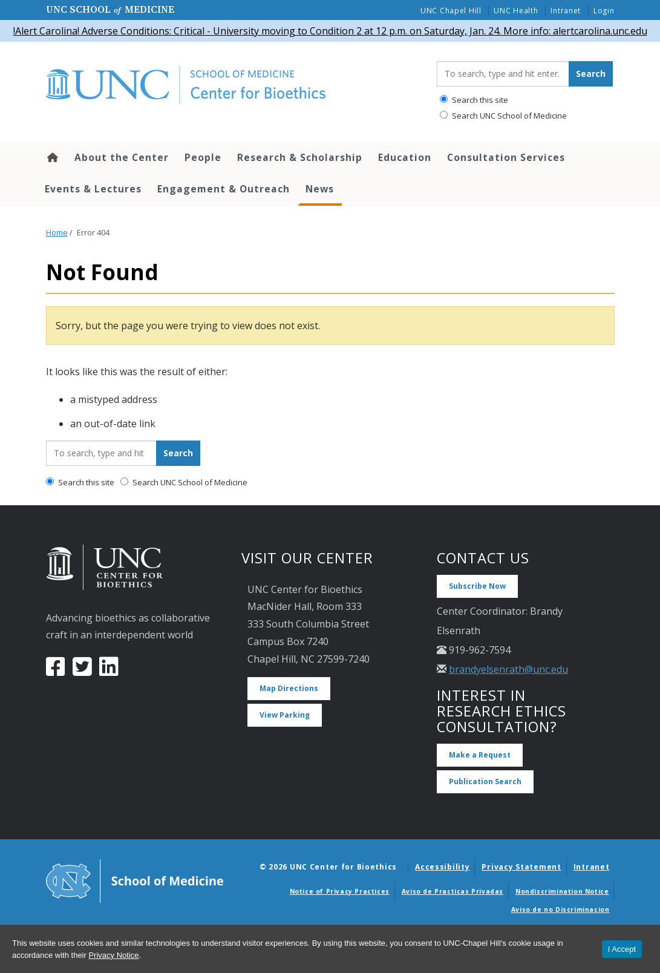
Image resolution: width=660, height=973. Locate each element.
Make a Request (480, 755)
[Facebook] (55, 671)
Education (404, 157)
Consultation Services (506, 157)
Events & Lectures (93, 188)
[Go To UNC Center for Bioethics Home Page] (232, 85)
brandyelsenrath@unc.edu (508, 669)
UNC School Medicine (110, 9)
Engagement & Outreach (223, 188)
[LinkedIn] (109, 671)
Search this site (474, 99)
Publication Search (485, 781)
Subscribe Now (477, 586)
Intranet (566, 10)
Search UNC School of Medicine (503, 115)
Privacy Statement (521, 867)
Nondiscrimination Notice (562, 891)
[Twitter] (82, 671)
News (319, 188)
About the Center (121, 157)
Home (52, 157)
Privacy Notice (113, 955)
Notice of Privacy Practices (340, 891)
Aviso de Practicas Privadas (452, 891)
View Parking (285, 715)
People (203, 157)
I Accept (622, 949)
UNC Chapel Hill (451, 10)
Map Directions (289, 688)
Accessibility (442, 867)
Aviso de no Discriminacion (560, 909)
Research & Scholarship (299, 157)
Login (604, 10)
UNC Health (516, 10)
